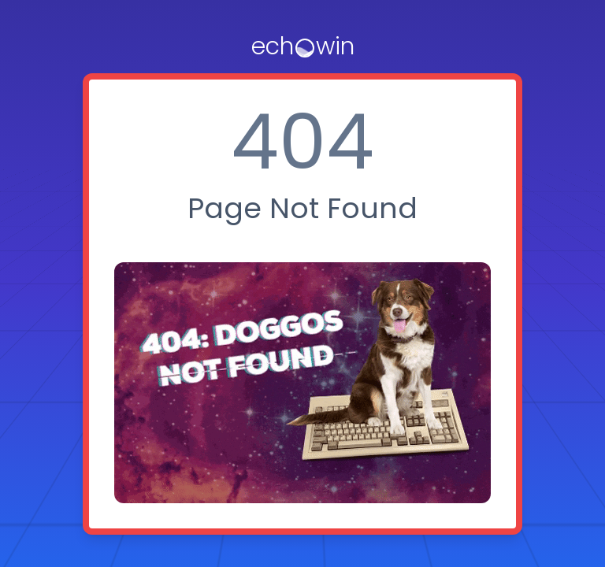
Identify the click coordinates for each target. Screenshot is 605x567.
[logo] (302, 46)
